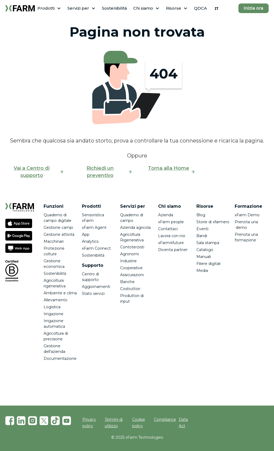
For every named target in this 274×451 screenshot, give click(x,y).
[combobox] (216, 8)
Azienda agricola (135, 227)
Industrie (128, 261)
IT (216, 8)
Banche (127, 281)
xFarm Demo (247, 215)
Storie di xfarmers (212, 221)
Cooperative (131, 267)
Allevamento (55, 300)
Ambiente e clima (60, 293)
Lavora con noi (171, 235)
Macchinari (54, 241)
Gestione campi (58, 227)
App (85, 234)
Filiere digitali (208, 263)
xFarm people (171, 221)
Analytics (90, 241)
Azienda (165, 215)
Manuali (203, 256)
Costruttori (130, 288)
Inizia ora (253, 8)
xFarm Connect (96, 248)
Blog (200, 215)
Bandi (201, 235)
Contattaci (168, 228)
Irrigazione (53, 313)
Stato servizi (93, 293)
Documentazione (60, 358)
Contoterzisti (132, 247)
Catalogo (204, 249)
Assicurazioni (132, 274)
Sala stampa (207, 242)
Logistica (52, 306)
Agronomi (129, 254)
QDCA (200, 8)
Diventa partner (173, 249)
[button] (49, 8)
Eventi (202, 228)
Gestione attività (59, 234)
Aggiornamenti (96, 286)
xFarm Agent (94, 227)
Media (202, 270)
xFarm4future (171, 242)
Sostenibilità (114, 8)
